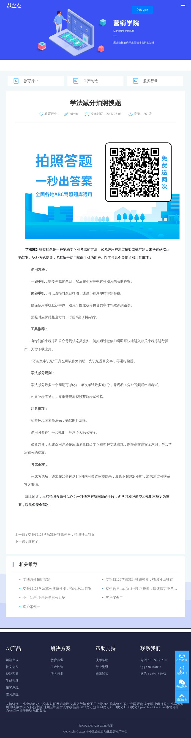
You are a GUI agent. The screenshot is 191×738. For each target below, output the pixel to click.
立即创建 (142, 10)
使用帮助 (102, 660)
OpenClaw (145, 707)
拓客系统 (12, 687)
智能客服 (12, 674)
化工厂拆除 (95, 704)
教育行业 (31, 81)
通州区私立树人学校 (58, 707)
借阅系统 (12, 694)
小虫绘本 (42, 704)
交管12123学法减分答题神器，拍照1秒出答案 (57, 588)
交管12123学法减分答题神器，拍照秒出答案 (139, 579)
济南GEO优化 (83, 707)
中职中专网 (128, 704)
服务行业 (150, 81)
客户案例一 (31, 607)
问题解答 (102, 674)
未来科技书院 (33, 707)
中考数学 (16, 707)
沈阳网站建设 (59, 704)
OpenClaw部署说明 (19, 710)
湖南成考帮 (145, 704)
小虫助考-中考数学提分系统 (44, 598)
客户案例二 (114, 598)
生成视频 (12, 680)
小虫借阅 (29, 704)
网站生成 (12, 660)
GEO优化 (116, 707)
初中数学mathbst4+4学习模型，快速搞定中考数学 (143, 588)
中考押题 (160, 704)
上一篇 (55, 534)
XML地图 (106, 725)
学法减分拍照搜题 (36, 579)
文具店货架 (78, 704)
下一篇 (28, 541)
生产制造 (90, 81)
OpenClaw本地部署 (166, 707)
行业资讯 (102, 667)
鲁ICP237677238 (88, 725)
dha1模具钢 (111, 704)
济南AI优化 (101, 707)
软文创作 (12, 667)
